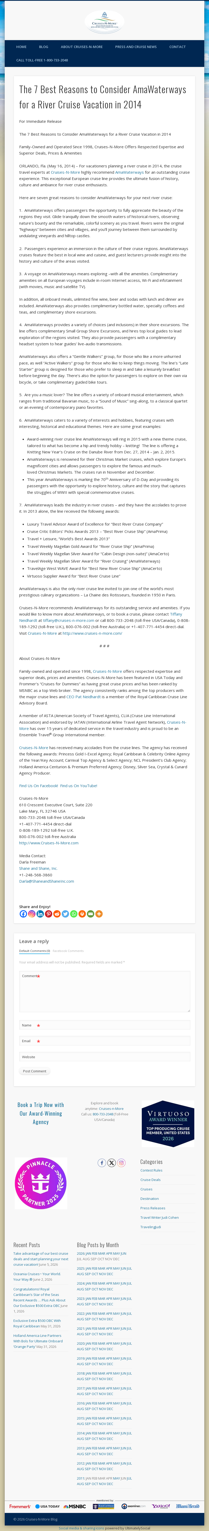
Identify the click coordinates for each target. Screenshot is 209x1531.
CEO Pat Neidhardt (83, 696)
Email (31, 1041)
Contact (177, 46)
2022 (80, 1313)
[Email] (90, 914)
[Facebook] (23, 914)
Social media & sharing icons (82, 1528)
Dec (110, 1274)
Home (21, 46)
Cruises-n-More (111, 1108)
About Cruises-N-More (82, 46)
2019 (80, 1358)
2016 (80, 1403)
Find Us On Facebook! (38, 785)
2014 (80, 1433)
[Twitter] (65, 914)
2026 (80, 1253)
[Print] (82, 914)
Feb (94, 1253)
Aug (80, 1274)
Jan (88, 1253)
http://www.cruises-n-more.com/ (92, 633)
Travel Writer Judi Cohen (159, 1217)
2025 (80, 1268)
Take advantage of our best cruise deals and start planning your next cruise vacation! (40, 1259)
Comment (31, 976)
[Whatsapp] (73, 914)
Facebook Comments (68, 951)
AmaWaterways (129, 172)
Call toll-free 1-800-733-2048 (42, 60)
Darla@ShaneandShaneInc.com (46, 881)
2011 (80, 1478)
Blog (43, 46)
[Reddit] (57, 914)
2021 (80, 1328)
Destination (149, 1198)
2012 (80, 1463)
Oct (95, 1274)
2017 (80, 1388)
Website (28, 1057)
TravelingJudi (150, 1227)
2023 (80, 1298)
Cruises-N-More (65, 172)
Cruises (146, 1189)
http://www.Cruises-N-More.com (49, 842)
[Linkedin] (40, 914)
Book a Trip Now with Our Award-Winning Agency (41, 1113)
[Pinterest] (48, 914)
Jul (129, 1268)
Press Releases (152, 1208)
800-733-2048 (103, 1114)
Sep (88, 1274)
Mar (101, 1253)
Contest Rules (151, 1170)
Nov (102, 1274)
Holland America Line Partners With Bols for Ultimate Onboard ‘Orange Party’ (38, 1341)
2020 (80, 1343)
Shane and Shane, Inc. (38, 868)
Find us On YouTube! (78, 785)
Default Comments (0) (34, 951)
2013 (80, 1448)
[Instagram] (31, 914)
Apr (109, 1253)
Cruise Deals (150, 1179)
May (116, 1253)
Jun (123, 1253)
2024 (80, 1283)
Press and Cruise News (136, 46)
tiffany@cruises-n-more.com (68, 620)
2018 (80, 1373)
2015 (80, 1418)
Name (31, 1025)
